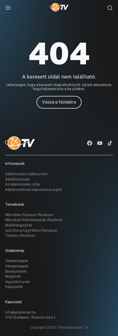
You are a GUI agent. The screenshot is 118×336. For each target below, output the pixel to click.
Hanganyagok (16, 266)
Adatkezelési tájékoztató (26, 174)
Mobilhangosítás (18, 225)
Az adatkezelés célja (22, 184)
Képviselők (14, 287)
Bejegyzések (16, 271)
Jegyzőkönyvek (17, 282)
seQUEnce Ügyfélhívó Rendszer (31, 230)
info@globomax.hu (20, 312)
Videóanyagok (16, 261)
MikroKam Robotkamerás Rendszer (34, 220)
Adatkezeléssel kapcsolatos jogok (33, 190)
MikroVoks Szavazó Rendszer (29, 215)
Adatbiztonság (17, 179)
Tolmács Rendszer (20, 236)
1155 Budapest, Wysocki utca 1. (30, 317)
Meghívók (13, 276)
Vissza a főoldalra (59, 102)
